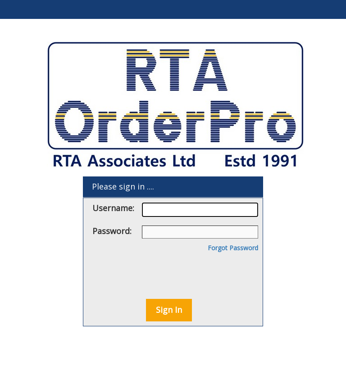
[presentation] (169, 272)
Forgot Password (233, 248)
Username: (175, 210)
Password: (175, 232)
